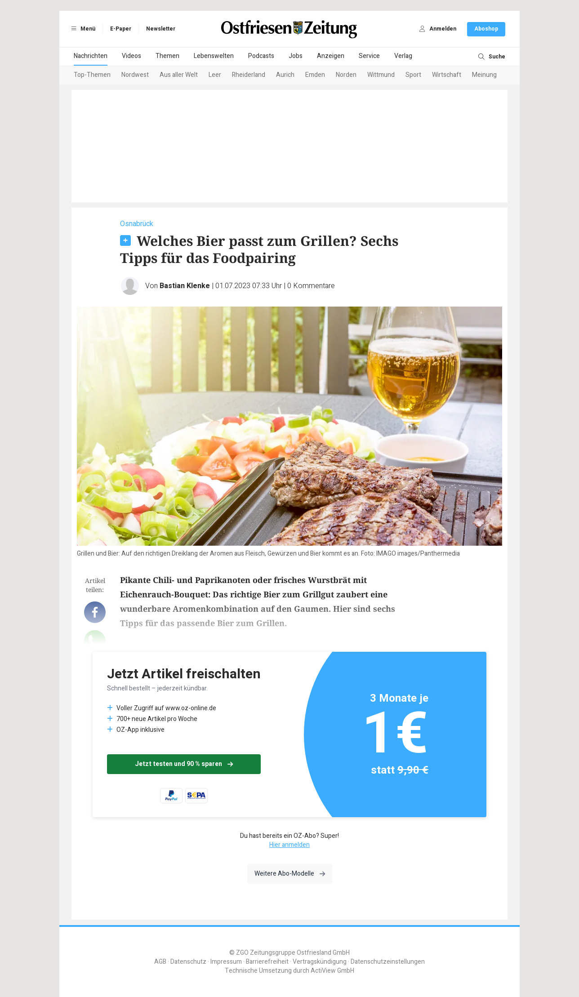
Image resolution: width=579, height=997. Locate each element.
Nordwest (135, 75)
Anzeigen (330, 56)
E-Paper (120, 28)
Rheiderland (248, 75)
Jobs (296, 56)
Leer (215, 75)
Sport (413, 75)
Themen (167, 56)
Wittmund (381, 75)
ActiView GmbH (332, 970)
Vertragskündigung (320, 961)
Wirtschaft (446, 75)
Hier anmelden (289, 845)
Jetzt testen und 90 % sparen (184, 764)
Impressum (226, 961)
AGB (160, 961)
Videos (131, 56)
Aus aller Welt (179, 75)
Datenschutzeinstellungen (388, 961)
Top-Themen (92, 75)
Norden (346, 75)
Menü (81, 28)
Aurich (285, 75)
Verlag (403, 56)
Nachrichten (90, 56)
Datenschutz (188, 961)
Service (369, 56)
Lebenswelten (214, 56)
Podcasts (261, 56)
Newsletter (160, 28)
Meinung (484, 75)
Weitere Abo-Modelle (289, 873)
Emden (315, 75)
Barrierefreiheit (267, 961)
